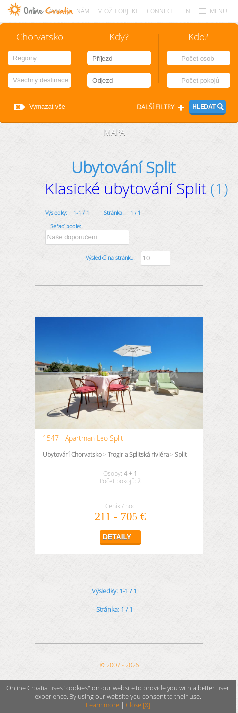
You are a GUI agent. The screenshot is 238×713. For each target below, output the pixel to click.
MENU (218, 11)
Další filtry (155, 107)
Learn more (102, 705)
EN (186, 11)
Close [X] (138, 705)
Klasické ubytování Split (125, 188)
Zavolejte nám (67, 11)
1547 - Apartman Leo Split (83, 438)
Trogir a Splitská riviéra (138, 454)
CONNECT (160, 11)
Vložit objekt (118, 11)
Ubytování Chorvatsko (72, 454)
